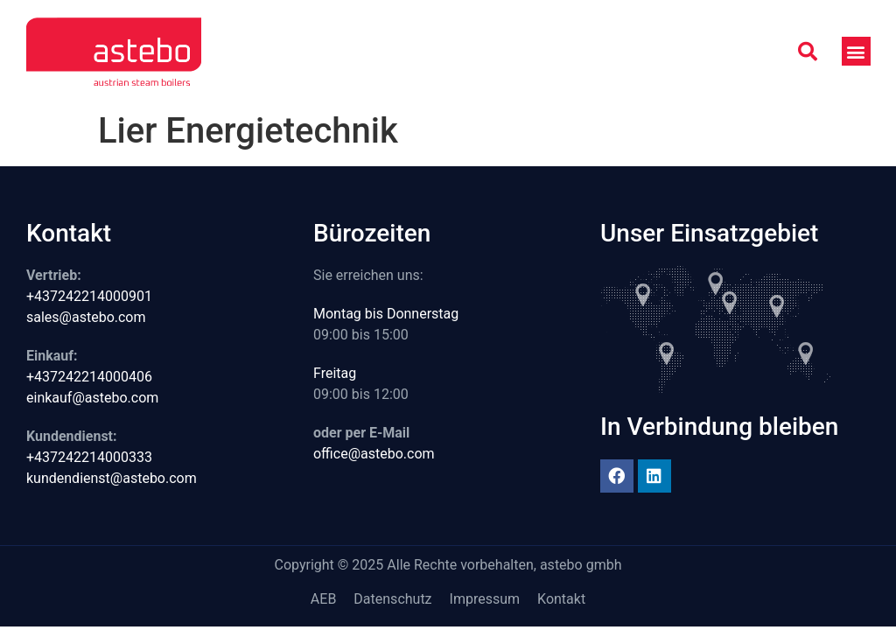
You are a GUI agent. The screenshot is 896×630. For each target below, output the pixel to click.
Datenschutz (392, 599)
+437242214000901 (89, 296)
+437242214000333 (89, 457)
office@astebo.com (374, 453)
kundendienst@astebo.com (111, 478)
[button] (807, 51)
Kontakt (561, 599)
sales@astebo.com (86, 317)
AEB (324, 599)
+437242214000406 (89, 376)
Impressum (485, 599)
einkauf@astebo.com (92, 397)
